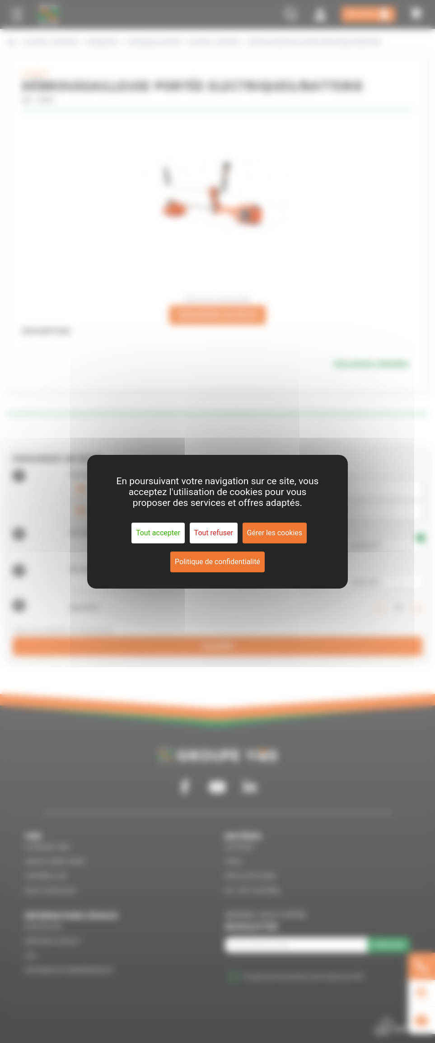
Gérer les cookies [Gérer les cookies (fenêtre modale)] (275, 533)
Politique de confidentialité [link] (217, 561)
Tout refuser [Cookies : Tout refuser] (213, 533)
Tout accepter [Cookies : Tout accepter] (158, 533)
